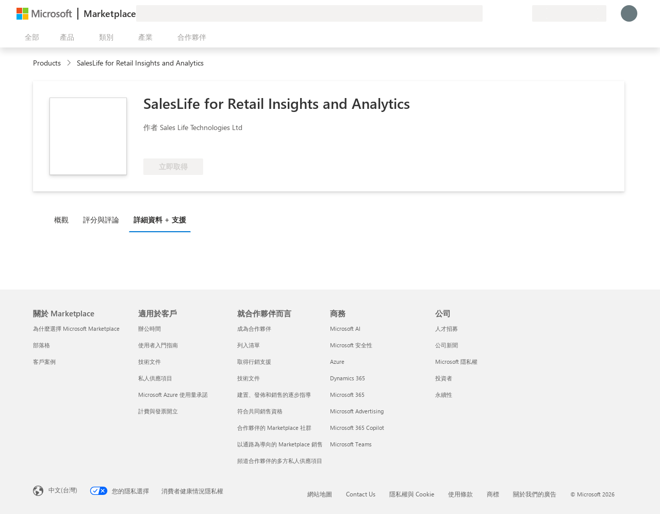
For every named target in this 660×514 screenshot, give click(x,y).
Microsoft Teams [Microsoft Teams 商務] (351, 444)
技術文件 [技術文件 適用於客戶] (149, 361)
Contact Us (360, 494)
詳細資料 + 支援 (160, 219)
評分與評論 (101, 219)
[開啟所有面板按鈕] (29, 37)
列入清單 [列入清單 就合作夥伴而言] (248, 345)
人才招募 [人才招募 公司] (446, 328)
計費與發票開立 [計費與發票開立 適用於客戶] (158, 411)
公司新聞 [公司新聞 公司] (446, 345)
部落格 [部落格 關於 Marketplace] (41, 345)
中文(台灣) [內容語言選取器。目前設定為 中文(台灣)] (62, 490)
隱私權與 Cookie (411, 494)
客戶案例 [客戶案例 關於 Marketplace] (44, 361)
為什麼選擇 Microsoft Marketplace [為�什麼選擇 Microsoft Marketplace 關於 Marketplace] (76, 328)
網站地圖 (319, 494)
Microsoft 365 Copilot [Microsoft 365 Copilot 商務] (357, 427)
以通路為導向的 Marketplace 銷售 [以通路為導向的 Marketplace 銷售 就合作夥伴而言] (280, 444)
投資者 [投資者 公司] (443, 378)
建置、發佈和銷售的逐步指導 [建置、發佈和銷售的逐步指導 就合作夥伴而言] (274, 394)
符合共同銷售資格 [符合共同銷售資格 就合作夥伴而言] (260, 411)
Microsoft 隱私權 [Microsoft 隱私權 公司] (456, 361)
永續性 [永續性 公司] (443, 394)
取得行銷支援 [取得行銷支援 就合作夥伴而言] (254, 361)
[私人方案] (524, 13)
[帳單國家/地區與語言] (569, 13)
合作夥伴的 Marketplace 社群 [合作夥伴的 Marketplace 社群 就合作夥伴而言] (274, 427)
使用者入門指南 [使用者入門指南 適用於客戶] (158, 345)
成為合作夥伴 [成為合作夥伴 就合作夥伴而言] (254, 328)
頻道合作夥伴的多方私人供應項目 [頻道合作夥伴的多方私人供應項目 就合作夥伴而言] (279, 460)
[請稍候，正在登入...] (629, 13)
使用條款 (460, 494)
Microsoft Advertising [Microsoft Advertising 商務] (357, 411)
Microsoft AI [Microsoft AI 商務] (345, 328)
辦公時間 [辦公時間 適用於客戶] (149, 328)
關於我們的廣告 (534, 494)
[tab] (64, 219)
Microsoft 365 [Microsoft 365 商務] (347, 394)
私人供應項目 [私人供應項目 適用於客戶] (155, 378)
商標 (493, 494)
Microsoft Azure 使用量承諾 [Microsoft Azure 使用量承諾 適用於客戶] (173, 394)
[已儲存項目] (511, 13)
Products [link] (47, 63)
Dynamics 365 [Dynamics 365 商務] (347, 378)
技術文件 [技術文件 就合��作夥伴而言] (248, 378)
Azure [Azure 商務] (337, 361)
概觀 (61, 219)
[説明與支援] (499, 13)
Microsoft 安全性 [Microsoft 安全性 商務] (351, 345)
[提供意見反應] (487, 13)
